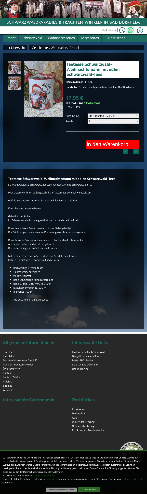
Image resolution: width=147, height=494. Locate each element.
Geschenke (40, 47)
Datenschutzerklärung (44, 475)
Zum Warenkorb (140, 28)
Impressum (51, 479)
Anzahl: (70, 121)
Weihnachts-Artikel (65, 47)
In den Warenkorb (107, 144)
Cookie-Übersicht (133, 479)
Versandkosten (92, 103)
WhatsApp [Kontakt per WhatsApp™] (131, 29)
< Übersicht (16, 47)
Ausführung (72, 116)
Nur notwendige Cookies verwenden (61, 489)
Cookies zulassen (89, 489)
